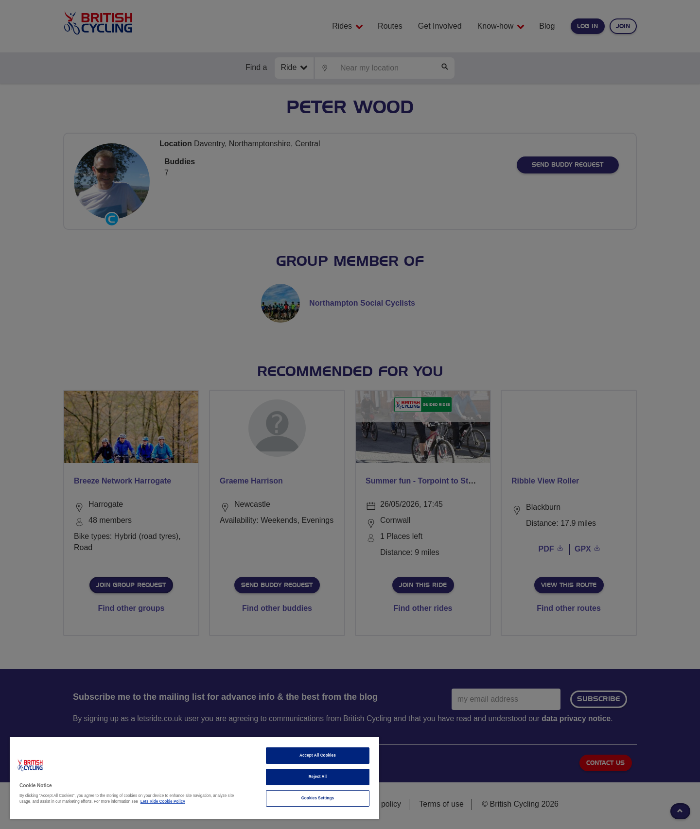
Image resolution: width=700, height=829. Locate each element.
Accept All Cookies (317, 755)
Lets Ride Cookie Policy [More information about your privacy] (162, 801)
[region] (194, 778)
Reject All (318, 777)
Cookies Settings (317, 798)
